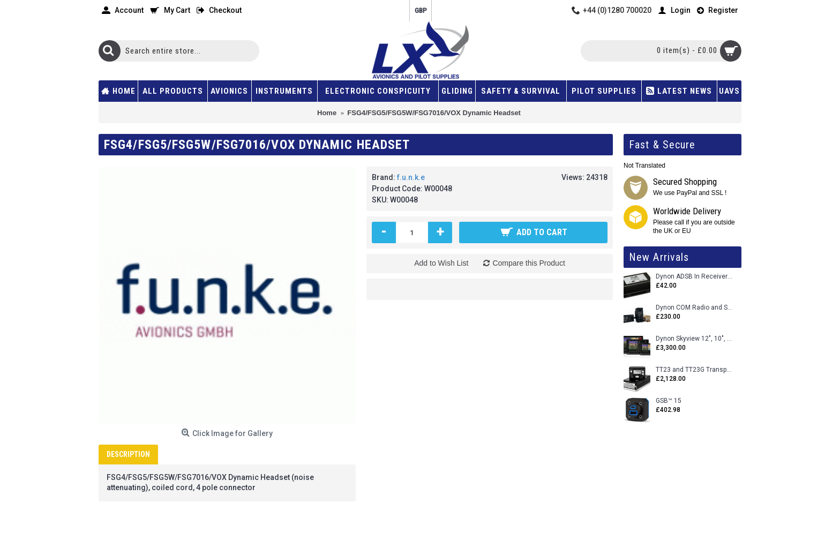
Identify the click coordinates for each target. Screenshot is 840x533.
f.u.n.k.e (411, 177)
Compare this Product (528, 263)
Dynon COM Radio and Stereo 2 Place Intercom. (694, 307)
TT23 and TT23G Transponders (694, 369)
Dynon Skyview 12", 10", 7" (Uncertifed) (694, 338)
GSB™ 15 (668, 400)
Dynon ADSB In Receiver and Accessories (694, 276)
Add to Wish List (441, 263)
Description (128, 454)
